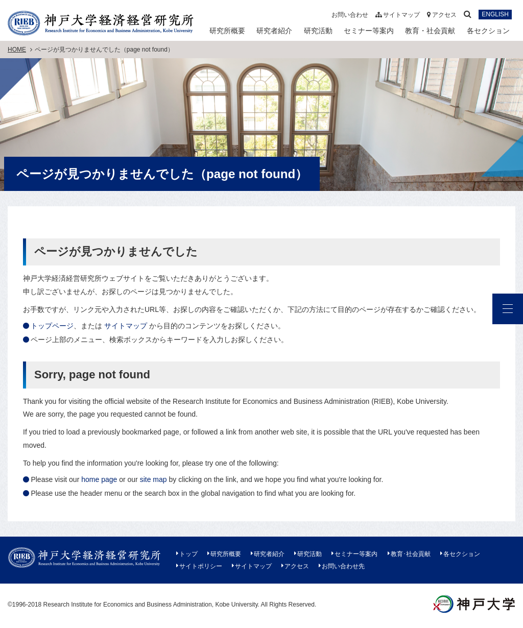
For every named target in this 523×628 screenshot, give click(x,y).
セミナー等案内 (369, 31)
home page (99, 479)
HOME (17, 49)
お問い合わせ (349, 14)
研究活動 (318, 31)
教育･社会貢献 (411, 554)
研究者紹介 (274, 31)
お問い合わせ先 (343, 566)
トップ (188, 554)
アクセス (442, 14)
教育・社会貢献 (430, 31)
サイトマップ (397, 14)
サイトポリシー (200, 566)
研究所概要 (227, 31)
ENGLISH (495, 14)
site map (153, 479)
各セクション (488, 31)
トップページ (52, 326)
